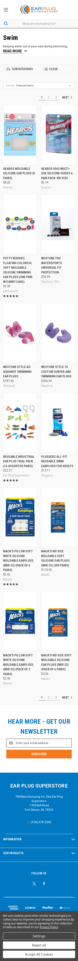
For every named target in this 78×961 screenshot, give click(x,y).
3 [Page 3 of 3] (56, 97)
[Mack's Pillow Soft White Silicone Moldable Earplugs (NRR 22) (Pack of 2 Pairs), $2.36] (20, 621)
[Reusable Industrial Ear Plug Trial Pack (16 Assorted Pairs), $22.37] (20, 422)
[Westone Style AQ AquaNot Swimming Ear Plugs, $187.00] (20, 333)
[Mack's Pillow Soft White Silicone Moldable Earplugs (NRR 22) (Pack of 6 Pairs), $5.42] (20, 517)
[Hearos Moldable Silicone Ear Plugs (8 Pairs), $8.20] (20, 134)
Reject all (39, 945)
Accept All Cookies (39, 954)
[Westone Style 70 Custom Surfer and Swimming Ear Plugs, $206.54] (58, 333)
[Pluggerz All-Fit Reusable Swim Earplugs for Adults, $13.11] (58, 422)
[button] (20, 69)
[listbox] (44, 85)
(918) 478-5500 (39, 822)
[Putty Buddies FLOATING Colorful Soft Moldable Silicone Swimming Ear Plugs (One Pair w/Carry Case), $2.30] (20, 224)
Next (67, 97)
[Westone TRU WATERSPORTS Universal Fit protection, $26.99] (58, 224)
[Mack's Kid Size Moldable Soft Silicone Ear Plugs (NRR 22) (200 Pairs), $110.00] (58, 517)
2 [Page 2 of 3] (49, 97)
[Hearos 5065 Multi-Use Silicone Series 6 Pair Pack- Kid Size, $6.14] (58, 134)
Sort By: (10, 85)
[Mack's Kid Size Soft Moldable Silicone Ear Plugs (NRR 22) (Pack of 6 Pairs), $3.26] (58, 621)
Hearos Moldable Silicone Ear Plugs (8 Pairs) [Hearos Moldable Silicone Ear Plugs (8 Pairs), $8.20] (19, 173)
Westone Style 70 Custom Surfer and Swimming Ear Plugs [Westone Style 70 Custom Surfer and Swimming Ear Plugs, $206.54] (56, 371)
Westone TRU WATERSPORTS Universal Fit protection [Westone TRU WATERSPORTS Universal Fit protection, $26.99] (51, 265)
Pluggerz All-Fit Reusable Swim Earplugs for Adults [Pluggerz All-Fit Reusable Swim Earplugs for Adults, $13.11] (57, 461)
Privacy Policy (49, 927)
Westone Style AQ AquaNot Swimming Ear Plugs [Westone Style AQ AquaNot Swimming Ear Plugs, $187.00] (17, 371)
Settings (39, 936)
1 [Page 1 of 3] (42, 97)
